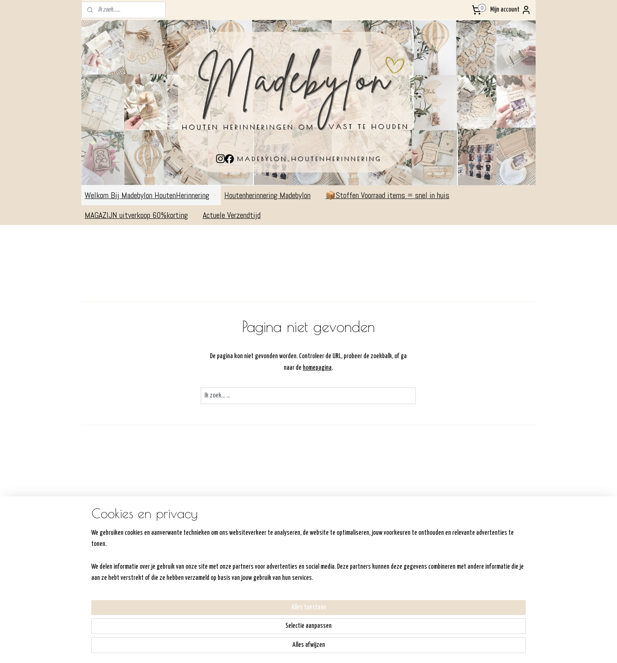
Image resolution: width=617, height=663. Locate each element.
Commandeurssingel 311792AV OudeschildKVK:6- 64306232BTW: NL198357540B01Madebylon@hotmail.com (113, 565)
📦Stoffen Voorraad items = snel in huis (387, 195)
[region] (254, 630)
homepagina (317, 368)
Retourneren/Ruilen (289, 565)
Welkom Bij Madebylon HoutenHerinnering (151, 195)
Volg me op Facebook (489, 531)
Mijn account (510, 10)
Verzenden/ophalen (289, 555)
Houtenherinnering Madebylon (271, 195)
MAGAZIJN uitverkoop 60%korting (140, 215)
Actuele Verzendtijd (236, 215)
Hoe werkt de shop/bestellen (300, 544)
